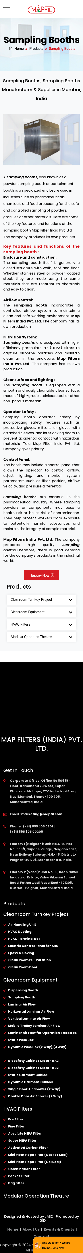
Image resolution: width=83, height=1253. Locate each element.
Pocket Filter (19, 1176)
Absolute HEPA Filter (25, 1133)
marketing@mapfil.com (41, 814)
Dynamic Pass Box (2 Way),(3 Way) (37, 1047)
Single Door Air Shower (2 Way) (34, 1089)
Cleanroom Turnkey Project (31, 599)
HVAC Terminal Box (24, 939)
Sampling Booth (21, 997)
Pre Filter (15, 1119)
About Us (31, 1229)
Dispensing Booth (23, 990)
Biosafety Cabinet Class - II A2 (33, 1061)
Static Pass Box (21, 1040)
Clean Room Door (23, 967)
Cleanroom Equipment (27, 612)
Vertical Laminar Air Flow (29, 1018)
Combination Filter (24, 1169)
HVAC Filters (20, 624)
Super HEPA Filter (22, 1140)
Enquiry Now (42, 575)
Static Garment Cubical (28, 1075)
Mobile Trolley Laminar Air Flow (34, 1025)
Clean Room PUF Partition (29, 960)
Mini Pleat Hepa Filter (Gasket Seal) (38, 1155)
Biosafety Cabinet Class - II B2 (33, 1068)
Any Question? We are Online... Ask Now (56, 1245)
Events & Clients (59, 1229)
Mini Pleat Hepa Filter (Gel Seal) (34, 1162)
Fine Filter (16, 1126)
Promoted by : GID (58, 1218)
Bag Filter (16, 1183)
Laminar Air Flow (22, 1004)
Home (16, 49)
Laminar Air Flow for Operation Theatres (42, 1033)
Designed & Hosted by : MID (28, 1216)
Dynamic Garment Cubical (30, 1082)
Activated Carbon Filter (28, 1147)
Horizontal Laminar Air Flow (31, 1011)
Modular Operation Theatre (31, 637)
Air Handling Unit (22, 924)
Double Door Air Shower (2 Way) (35, 1096)
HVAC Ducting (19, 931)
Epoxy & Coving (21, 953)
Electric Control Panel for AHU (33, 946)
